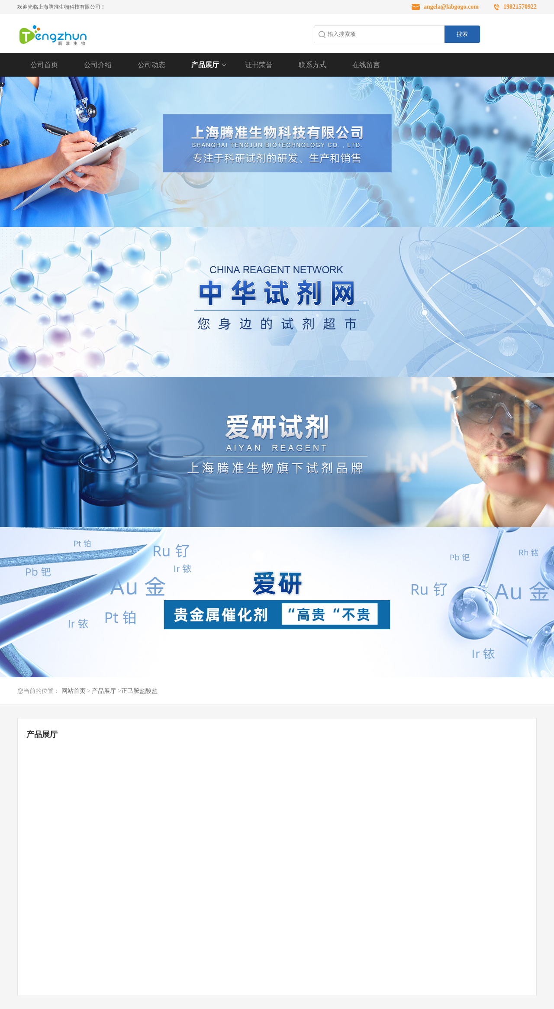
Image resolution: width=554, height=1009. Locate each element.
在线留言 (366, 64)
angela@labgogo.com (451, 6)
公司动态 (151, 64)
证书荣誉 (259, 64)
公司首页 (44, 64)
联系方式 (312, 64)
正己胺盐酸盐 (139, 691)
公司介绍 (98, 64)
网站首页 (73, 691)
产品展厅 (205, 64)
